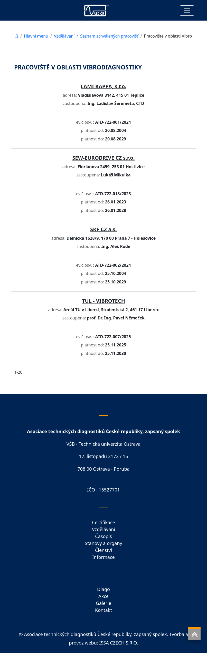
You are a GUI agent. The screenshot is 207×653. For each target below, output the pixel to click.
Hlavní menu (36, 36)
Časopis (103, 536)
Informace (103, 557)
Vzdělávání (64, 36)
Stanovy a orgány (103, 543)
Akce (103, 596)
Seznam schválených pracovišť (109, 36)
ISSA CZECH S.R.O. (118, 643)
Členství (103, 550)
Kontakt (103, 610)
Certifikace (103, 522)
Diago (103, 589)
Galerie (103, 603)
